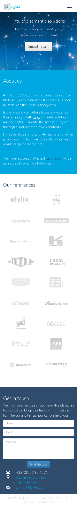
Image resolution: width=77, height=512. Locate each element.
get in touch (55, 158)
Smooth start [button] (38, 46)
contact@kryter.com (31, 487)
